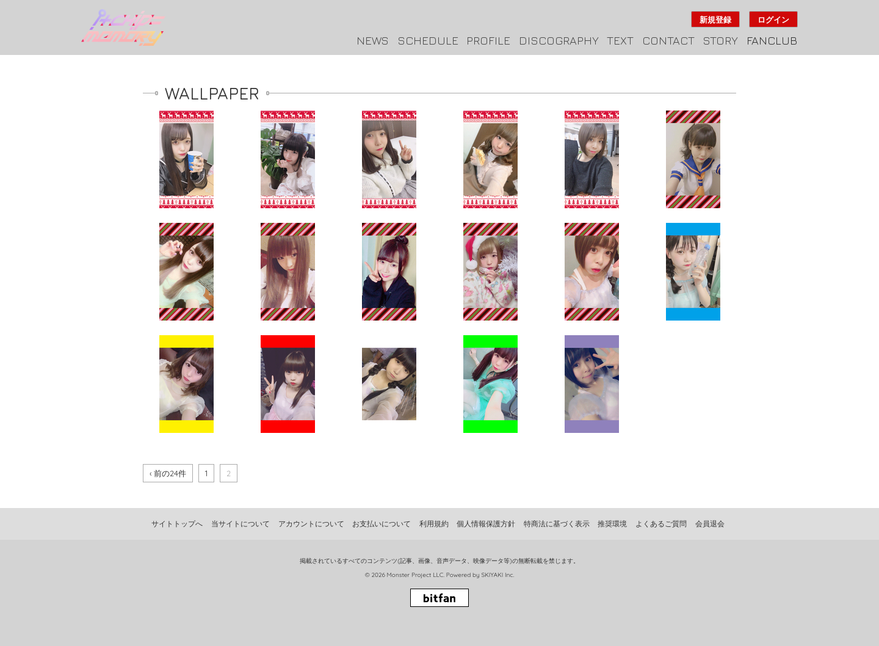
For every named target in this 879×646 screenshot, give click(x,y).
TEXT (620, 40)
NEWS (372, 40)
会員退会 (710, 523)
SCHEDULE (427, 40)
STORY (720, 40)
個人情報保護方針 (486, 523)
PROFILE (488, 40)
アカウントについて (311, 523)
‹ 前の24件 (168, 473)
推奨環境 (612, 523)
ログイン (773, 19)
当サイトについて (240, 523)
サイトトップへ (177, 523)
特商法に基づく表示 (557, 523)
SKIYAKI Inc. (497, 575)
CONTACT (668, 40)
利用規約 (434, 523)
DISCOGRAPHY (559, 40)
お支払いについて (381, 523)
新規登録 (715, 19)
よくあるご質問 (661, 523)
